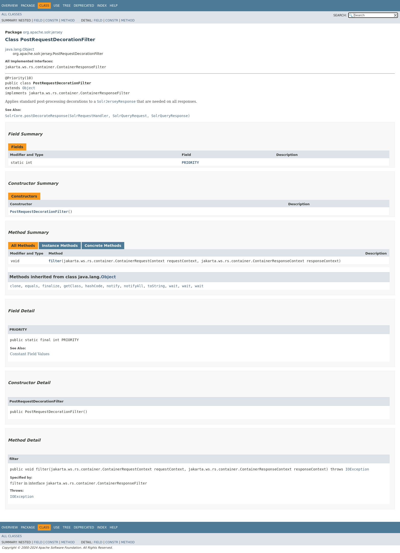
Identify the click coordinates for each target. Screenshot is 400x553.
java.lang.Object (19, 49)
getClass (72, 286)
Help (114, 5)
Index (102, 5)
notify (113, 286)
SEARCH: (340, 15)
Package (28, 5)
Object (28, 88)
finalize (50, 286)
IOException (357, 469)
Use (57, 5)
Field (38, 20)
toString (156, 286)
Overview (10, 5)
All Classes (12, 14)
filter (54, 261)
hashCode (93, 286)
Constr (51, 20)
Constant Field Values (29, 354)
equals (31, 286)
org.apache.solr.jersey (42, 32)
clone (15, 286)
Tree (67, 5)
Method (68, 20)
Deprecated (84, 5)
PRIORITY (190, 162)
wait (173, 286)
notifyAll (133, 286)
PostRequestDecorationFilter (39, 212)
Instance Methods (60, 246)
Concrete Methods (103, 246)
